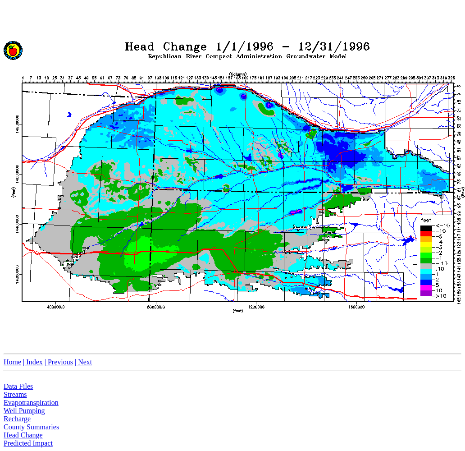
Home (12, 362)
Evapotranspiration (31, 402)
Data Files (18, 386)
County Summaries (31, 427)
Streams (15, 394)
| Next (83, 362)
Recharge (17, 419)
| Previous (59, 362)
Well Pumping (24, 410)
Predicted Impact (28, 443)
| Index (33, 362)
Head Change (23, 435)
